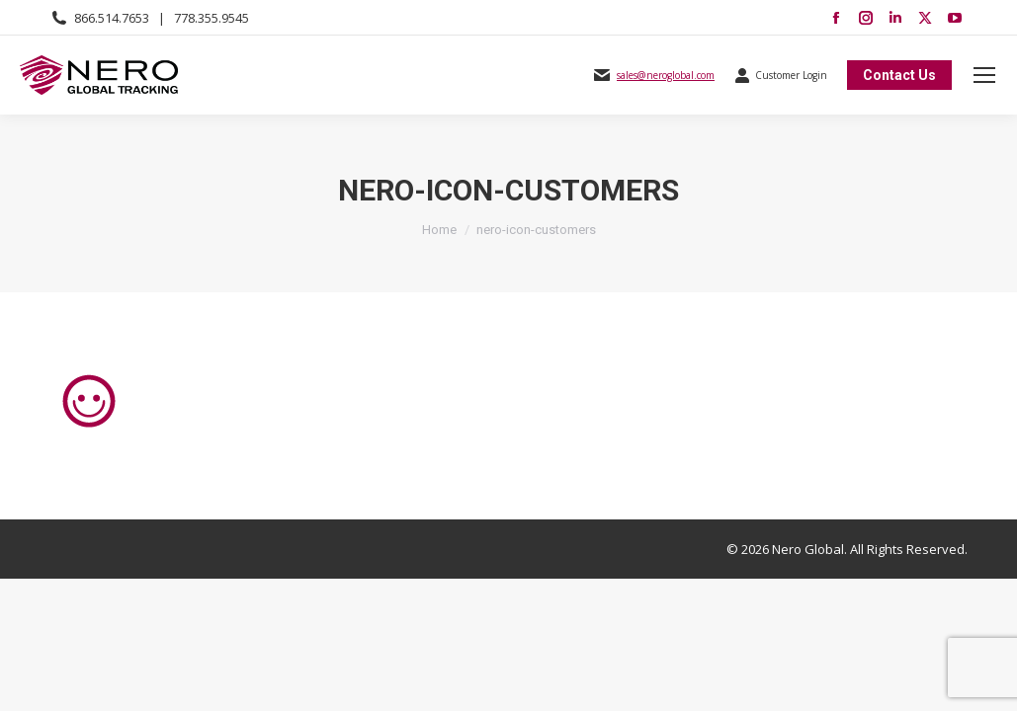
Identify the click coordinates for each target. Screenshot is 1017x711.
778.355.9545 (211, 18)
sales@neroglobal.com (666, 75)
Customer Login (780, 75)
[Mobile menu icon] (984, 75)
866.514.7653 (111, 18)
